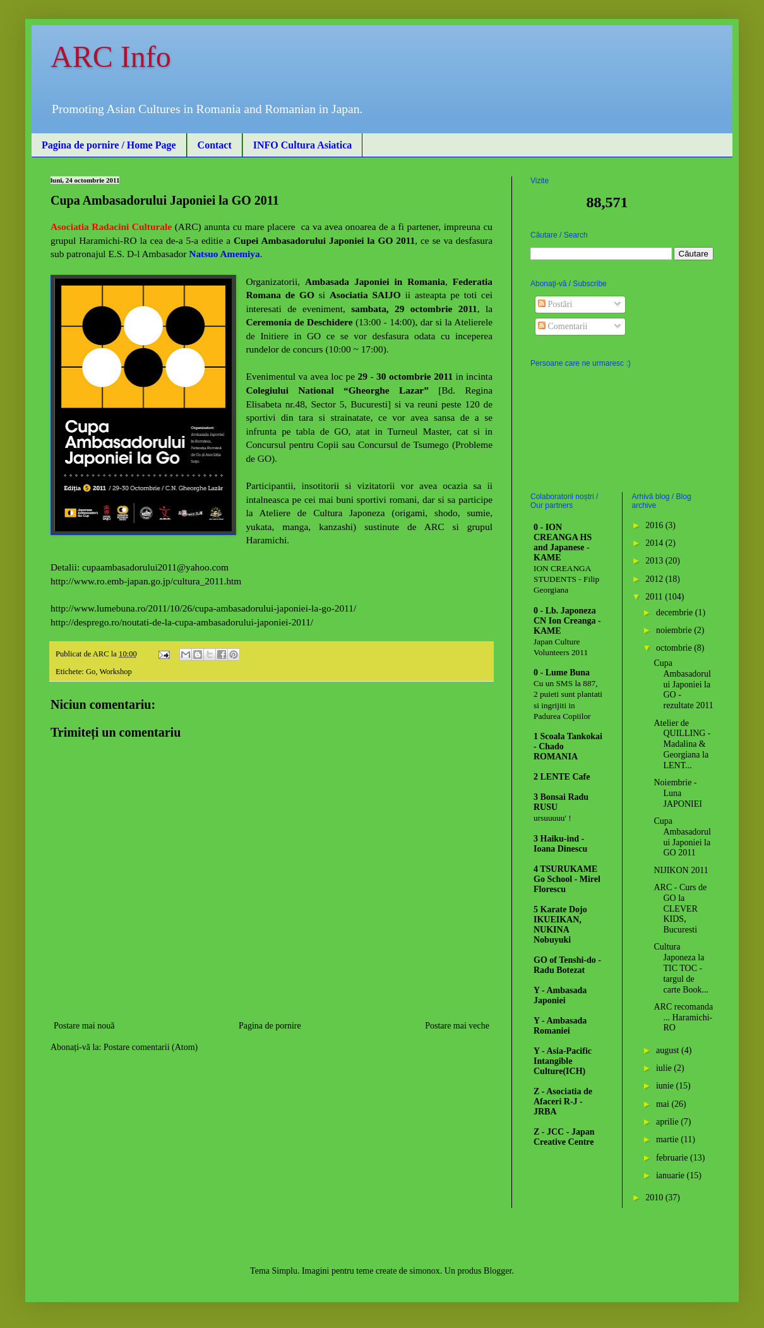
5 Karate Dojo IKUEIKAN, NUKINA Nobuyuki (560, 925)
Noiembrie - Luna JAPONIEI (677, 793)
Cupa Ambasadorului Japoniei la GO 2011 (682, 836)
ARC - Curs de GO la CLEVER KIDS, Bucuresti (680, 908)
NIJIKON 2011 (681, 870)
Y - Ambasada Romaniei (560, 1025)
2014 (655, 543)
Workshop (115, 671)
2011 (655, 596)
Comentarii (563, 326)
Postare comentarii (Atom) (151, 1047)
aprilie (668, 1121)
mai (664, 1104)
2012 (655, 579)
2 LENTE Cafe (562, 777)
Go (90, 671)
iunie (666, 1085)
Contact (215, 145)
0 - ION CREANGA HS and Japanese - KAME (563, 542)
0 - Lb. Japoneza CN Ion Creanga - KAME (567, 621)
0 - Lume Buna (562, 672)
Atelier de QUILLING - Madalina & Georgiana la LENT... (682, 744)
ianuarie (671, 1175)
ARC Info (111, 56)
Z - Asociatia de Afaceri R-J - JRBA (563, 1101)
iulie (665, 1068)
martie (668, 1139)
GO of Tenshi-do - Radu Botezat (567, 965)
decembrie (675, 612)
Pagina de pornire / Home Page (109, 145)
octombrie (675, 648)
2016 (655, 525)
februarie (673, 1157)
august (668, 1050)
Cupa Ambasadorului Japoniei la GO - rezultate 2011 (683, 684)
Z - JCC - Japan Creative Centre (564, 1137)
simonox (425, 1271)
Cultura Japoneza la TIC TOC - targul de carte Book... (681, 968)
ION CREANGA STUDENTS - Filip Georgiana (566, 579)
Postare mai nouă (84, 1025)
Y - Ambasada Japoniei (560, 995)
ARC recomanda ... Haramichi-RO (683, 1017)
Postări (555, 304)
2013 (655, 560)
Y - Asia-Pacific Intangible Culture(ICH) (563, 1061)
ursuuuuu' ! (552, 818)
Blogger (497, 1271)
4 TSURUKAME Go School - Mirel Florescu (567, 879)
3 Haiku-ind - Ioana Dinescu (560, 844)
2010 (655, 1197)
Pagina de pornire (270, 1025)
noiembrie (675, 630)
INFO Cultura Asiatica (302, 145)
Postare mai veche (457, 1025)
